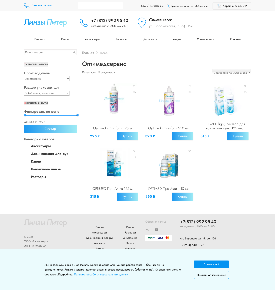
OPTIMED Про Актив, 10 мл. (169, 188)
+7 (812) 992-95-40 (109, 20)
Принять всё (211, 264)
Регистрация (156, 6)
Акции (177, 39)
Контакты (235, 39)
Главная (88, 52)
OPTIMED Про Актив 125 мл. (113, 188)
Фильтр (50, 128)
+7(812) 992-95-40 (198, 220)
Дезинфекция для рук (49, 153)
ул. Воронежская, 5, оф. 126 (171, 26)
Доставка (150, 39)
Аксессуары (92, 39)
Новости (100, 247)
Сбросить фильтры (37, 64)
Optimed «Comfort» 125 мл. (114, 128)
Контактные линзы (46, 169)
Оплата (130, 242)
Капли (65, 39)
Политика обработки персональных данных (101, 274)
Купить (127, 136)
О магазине (205, 39)
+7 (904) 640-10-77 (192, 244)
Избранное (199, 6)
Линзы (39, 39)
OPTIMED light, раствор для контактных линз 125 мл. (224, 126)
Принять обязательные (211, 275)
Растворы (121, 39)
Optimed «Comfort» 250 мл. (169, 128)
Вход (143, 6)
